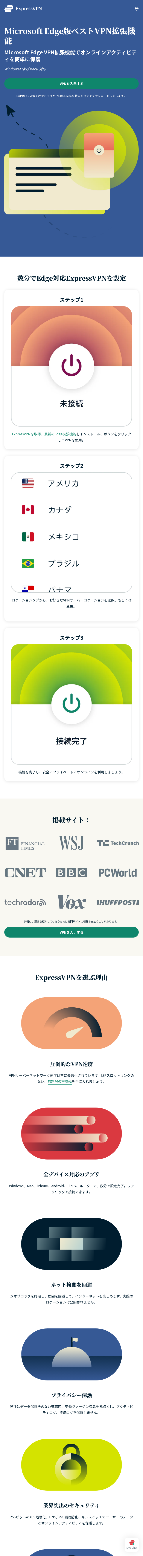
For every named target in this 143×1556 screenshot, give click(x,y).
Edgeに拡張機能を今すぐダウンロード (84, 96)
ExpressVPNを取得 (26, 433)
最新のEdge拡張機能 (60, 433)
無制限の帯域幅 (60, 1081)
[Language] (136, 8)
